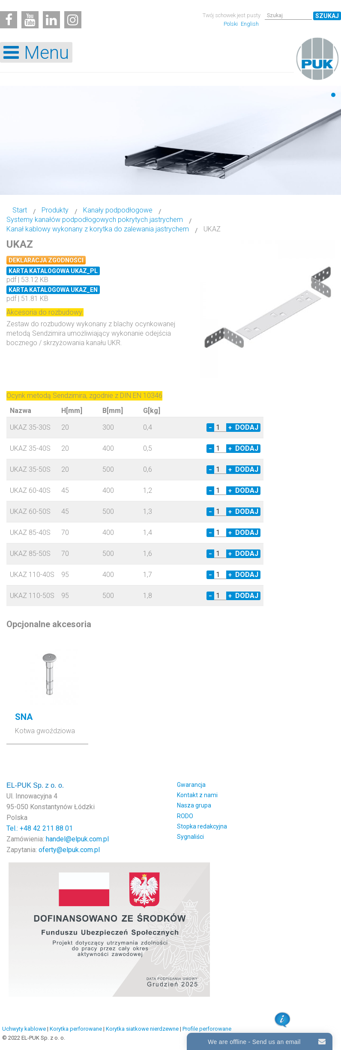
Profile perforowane (206, 1029)
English (250, 24)
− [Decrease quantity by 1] (210, 427)
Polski (231, 24)
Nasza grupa (194, 805)
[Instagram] (72, 19)
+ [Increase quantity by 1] (230, 427)
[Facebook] (8, 19)
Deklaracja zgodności (46, 260)
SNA (24, 717)
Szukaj (327, 15)
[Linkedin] (51, 19)
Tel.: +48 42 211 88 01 (39, 828)
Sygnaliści (190, 836)
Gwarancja (191, 784)
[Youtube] (30, 19)
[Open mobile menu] (36, 52)
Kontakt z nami (197, 795)
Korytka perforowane (76, 1029)
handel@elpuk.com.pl (77, 839)
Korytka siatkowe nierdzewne (142, 1029)
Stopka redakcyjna (202, 826)
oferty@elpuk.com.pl (69, 850)
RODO (185, 816)
